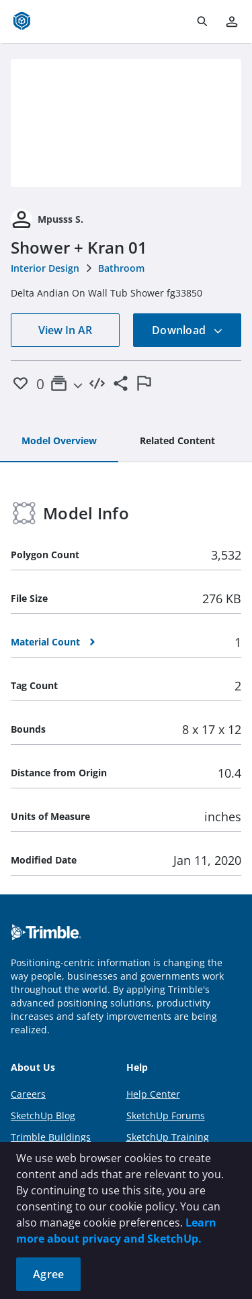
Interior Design (45, 268)
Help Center (153, 1094)
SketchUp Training (167, 1137)
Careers (28, 1094)
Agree (48, 1274)
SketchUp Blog (43, 1115)
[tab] (59, 441)
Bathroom (121, 268)
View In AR (65, 330)
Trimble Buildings (51, 1137)
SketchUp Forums (165, 1115)
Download (187, 330)
